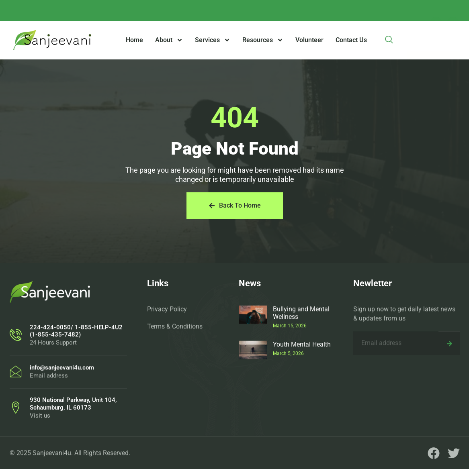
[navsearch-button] (389, 40)
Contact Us (351, 40)
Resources (262, 40)
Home (134, 40)
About (169, 40)
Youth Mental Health (302, 386)
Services (212, 40)
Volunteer (309, 40)
